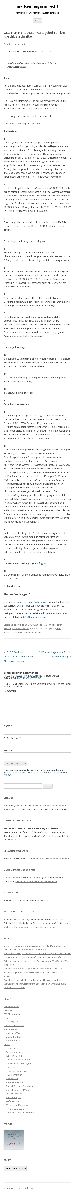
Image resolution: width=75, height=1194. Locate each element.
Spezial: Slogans (13, 1097)
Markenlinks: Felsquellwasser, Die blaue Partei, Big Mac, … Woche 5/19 (37, 953)
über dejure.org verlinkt (29, 677)
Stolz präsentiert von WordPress (18, 1188)
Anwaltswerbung (16, 1108)
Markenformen (15, 1074)
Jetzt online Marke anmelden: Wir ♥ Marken (36, 881)
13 (48, 207)
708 (6, 578)
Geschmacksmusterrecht (18, 1052)
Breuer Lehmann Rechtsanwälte (32, 601)
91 (42, 563)
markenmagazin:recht (37, 6)
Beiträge (8, 1010)
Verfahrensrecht (14, 1101)
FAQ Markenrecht (12, 1014)
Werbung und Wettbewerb (16, 628)
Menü (37, 21)
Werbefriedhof (13, 1040)
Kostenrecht (30, 632)
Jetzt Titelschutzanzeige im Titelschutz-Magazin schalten (30, 926)
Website (8, 750)
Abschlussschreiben (13, 632)
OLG (39, 632)
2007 (58, 628)
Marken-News (10, 1029)
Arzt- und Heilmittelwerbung (21, 1112)
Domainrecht (12, 1048)
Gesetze (8, 1017)
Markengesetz (13, 1021)
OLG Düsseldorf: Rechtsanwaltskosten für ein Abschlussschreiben (18, 656)
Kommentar (10, 690)
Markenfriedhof (13, 1036)
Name (8, 725)
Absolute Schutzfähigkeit (19, 1063)
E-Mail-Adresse (12, 738)
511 (6, 423)
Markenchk (42, 900)
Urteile (7, 1044)
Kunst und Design (14, 1055)
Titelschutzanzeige (22, 919)
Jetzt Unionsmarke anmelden (55, 858)
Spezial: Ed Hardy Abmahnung (20, 1086)
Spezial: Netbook (14, 1093)
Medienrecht (12, 1078)
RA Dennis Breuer (51, 624)
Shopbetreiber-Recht (16, 1082)
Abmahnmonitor (11, 1006)
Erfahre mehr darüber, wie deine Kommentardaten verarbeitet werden (35, 773)
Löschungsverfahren (18, 1071)
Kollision (12, 1067)
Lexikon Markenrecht (14, 1025)
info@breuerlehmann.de (35, 617)
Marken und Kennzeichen (18, 1059)
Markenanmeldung (13, 877)
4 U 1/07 (46, 51)
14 (52, 207)
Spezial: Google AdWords (18, 1089)
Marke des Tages (14, 1033)
